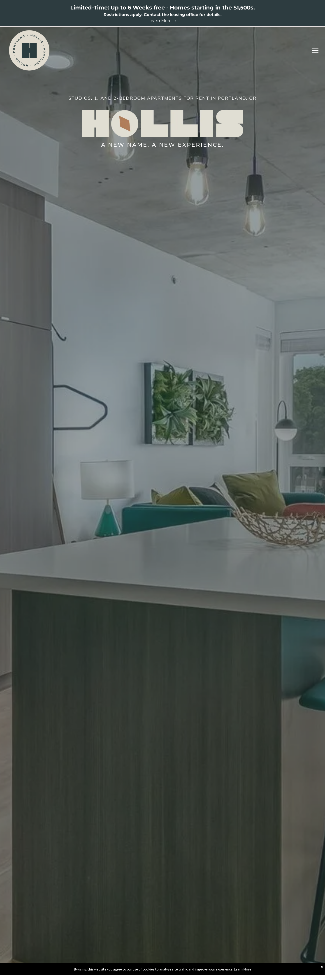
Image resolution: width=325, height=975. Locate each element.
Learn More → (162, 20)
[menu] (315, 50)
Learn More (242, 969)
